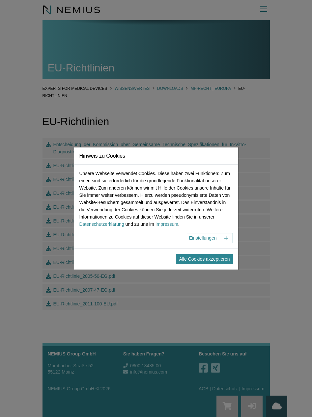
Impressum (167, 224)
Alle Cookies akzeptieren (204, 259)
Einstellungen (202, 238)
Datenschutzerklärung (101, 224)
